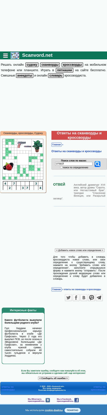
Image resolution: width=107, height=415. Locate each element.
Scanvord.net (37, 55)
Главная (56, 144)
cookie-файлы (54, 410)
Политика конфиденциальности (52, 390)
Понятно (72, 410)
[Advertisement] (53, 26)
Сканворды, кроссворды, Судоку (23, 133)
